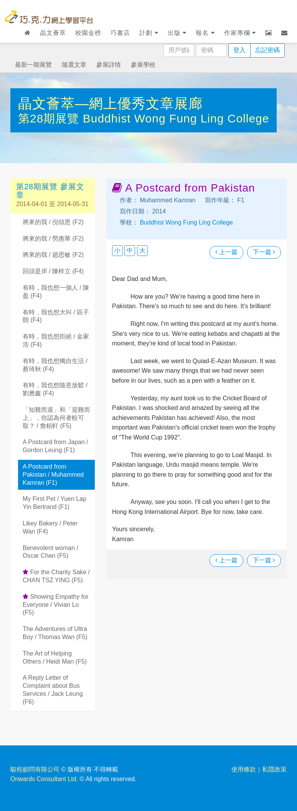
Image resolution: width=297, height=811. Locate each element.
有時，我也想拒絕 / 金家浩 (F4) (56, 340)
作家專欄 (240, 33)
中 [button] (130, 250)
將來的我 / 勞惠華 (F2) (53, 238)
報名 (205, 33)
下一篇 (264, 252)
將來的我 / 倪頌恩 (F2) (53, 222)
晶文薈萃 (53, 33)
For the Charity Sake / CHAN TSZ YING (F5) (56, 576)
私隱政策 (274, 769)
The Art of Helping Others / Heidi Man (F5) (55, 657)
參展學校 (143, 64)
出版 (177, 33)
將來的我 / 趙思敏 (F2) (53, 254)
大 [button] (142, 250)
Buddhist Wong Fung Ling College (176, 118)
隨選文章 (74, 64)
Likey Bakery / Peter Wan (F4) (50, 527)
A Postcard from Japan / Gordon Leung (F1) (55, 446)
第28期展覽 (50, 118)
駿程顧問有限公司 (34, 769)
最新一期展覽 (33, 64)
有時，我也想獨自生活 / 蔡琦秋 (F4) (55, 365)
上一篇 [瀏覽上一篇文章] (226, 252)
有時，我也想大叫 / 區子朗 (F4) (56, 316)
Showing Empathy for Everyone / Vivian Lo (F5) (56, 604)
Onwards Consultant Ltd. (44, 779)
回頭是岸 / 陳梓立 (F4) (53, 271)
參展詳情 (108, 64)
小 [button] (117, 250)
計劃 (148, 33)
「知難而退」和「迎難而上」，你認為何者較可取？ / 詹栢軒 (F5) (56, 417)
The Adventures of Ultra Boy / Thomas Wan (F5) (55, 633)
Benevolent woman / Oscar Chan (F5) (50, 552)
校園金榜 (88, 33)
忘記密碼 (267, 50)
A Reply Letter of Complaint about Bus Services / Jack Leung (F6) (53, 689)
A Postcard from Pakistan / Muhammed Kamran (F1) (53, 474)
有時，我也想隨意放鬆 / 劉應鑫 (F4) (55, 389)
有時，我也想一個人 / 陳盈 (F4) (56, 291)
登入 (239, 50)
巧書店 (120, 33)
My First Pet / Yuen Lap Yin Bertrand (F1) (54, 503)
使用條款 (243, 769)
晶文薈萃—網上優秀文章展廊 (110, 103)
